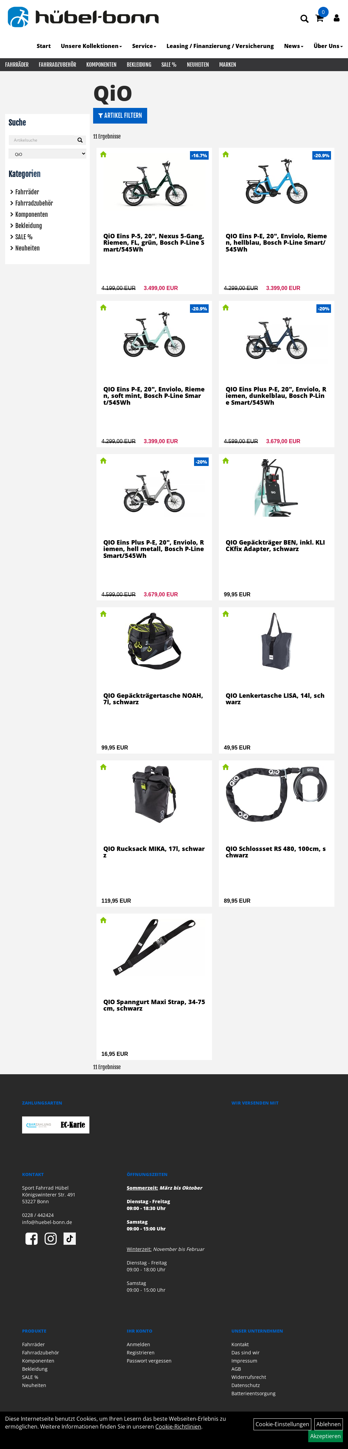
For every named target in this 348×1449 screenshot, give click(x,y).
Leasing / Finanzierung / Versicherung (220, 46)
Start (44, 46)
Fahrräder (17, 64)
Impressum (244, 1360)
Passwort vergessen (149, 1360)
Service (144, 46)
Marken (227, 64)
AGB (236, 1369)
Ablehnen (328, 1424)
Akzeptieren (325, 1436)
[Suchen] (80, 140)
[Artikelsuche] (304, 19)
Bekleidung (139, 64)
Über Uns (328, 46)
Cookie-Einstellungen (282, 1424)
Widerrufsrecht (248, 1377)
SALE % (169, 64)
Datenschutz (245, 1385)
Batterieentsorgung (253, 1393)
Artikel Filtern (120, 115)
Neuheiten (198, 64)
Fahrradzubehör (57, 64)
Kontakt (240, 1344)
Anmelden (138, 1344)
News (293, 46)
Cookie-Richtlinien (178, 1426)
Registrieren (141, 1352)
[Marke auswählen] (47, 154)
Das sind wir (245, 1352)
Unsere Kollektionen (91, 46)
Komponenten (101, 64)
